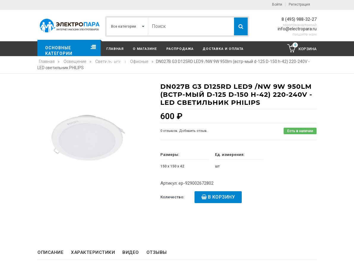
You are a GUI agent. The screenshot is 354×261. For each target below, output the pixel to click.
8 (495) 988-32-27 (299, 19)
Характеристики (93, 252)
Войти (277, 4)
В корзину (221, 197)
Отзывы (156, 252)
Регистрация (299, 4)
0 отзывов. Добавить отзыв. (184, 131)
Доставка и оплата (223, 49)
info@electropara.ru (297, 28)
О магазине (145, 49)
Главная (115, 49)
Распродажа (180, 49)
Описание (50, 252)
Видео (130, 252)
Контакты (116, 62)
